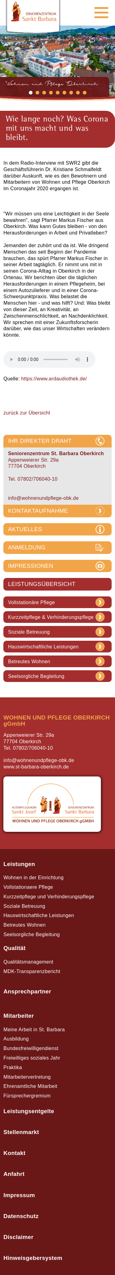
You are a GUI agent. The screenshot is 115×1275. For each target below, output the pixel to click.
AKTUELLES (25, 529)
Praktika (12, 1067)
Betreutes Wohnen (29, 661)
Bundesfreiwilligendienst (30, 1048)
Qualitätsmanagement (28, 961)
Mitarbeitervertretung (27, 1077)
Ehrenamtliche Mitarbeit (30, 1086)
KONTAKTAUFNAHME (38, 511)
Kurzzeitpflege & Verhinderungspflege (51, 617)
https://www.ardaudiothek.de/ (54, 378)
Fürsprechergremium (27, 1095)
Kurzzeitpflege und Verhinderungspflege (48, 896)
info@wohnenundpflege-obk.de (43, 498)
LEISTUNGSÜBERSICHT (41, 584)
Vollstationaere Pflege (28, 887)
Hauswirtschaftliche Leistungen (43, 646)
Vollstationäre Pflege (31, 602)
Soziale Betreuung (29, 632)
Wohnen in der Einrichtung (33, 877)
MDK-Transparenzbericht (31, 971)
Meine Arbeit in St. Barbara (34, 1029)
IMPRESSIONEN (30, 566)
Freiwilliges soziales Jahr (31, 1057)
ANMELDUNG (26, 547)
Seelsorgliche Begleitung (36, 676)
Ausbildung (16, 1038)
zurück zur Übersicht (26, 412)
